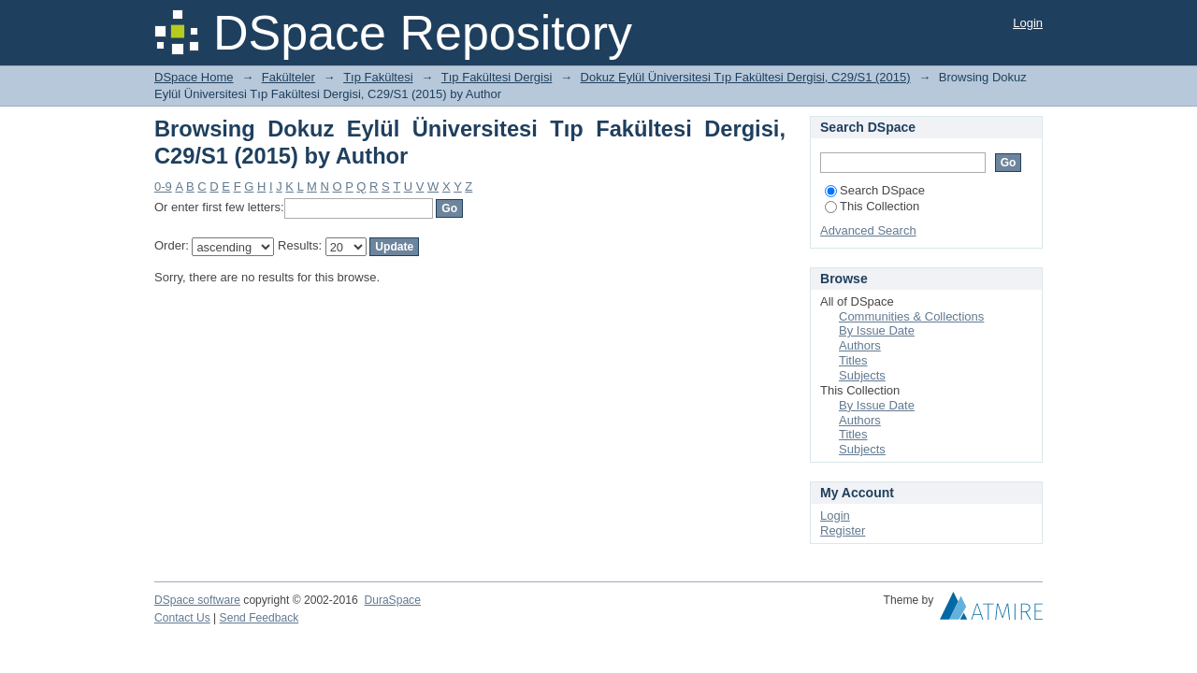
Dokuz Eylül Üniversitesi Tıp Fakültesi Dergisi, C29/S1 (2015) (746, 77)
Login (1028, 23)
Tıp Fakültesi (377, 77)
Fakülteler (288, 77)
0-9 (163, 186)
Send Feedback (259, 617)
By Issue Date (877, 330)
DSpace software (197, 600)
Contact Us (182, 617)
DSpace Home (194, 77)
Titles (853, 360)
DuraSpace (392, 600)
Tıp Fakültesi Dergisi (496, 77)
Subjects (862, 375)
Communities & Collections (911, 316)
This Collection (872, 206)
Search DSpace (875, 190)
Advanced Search (868, 230)
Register (842, 530)
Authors (860, 345)
